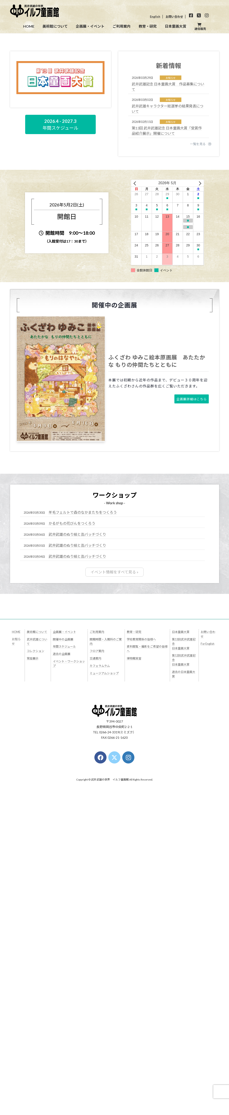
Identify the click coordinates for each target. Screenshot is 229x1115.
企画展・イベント (64, 860)
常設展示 (32, 887)
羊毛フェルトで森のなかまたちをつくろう (83, 741)
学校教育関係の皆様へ (141, 867)
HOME (16, 860)
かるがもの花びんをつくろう (72, 752)
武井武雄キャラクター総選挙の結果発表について (167, 337)
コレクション (35, 879)
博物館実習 (134, 887)
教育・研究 (134, 860)
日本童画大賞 (180, 860)
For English (207, 872)
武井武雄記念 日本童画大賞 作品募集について (168, 315)
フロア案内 (97, 879)
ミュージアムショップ (104, 901)
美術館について (37, 860)
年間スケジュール (64, 875)
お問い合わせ (174, 16)
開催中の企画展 (63, 867)
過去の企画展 (61, 882)
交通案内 (95, 887)
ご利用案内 (97, 860)
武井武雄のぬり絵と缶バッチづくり (77, 763)
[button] (111, 258)
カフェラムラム (100, 894)
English (155, 16)
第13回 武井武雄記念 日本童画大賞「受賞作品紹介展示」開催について (167, 359)
